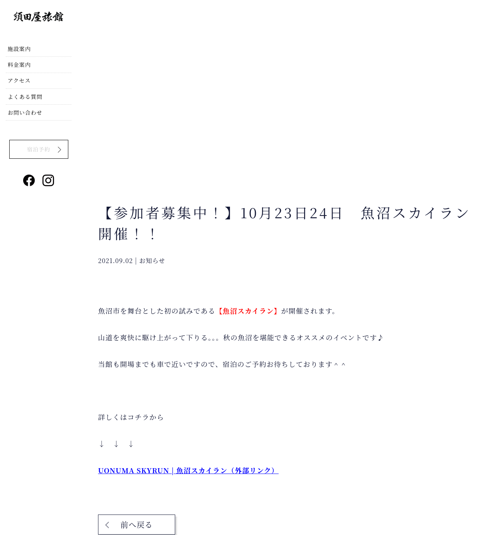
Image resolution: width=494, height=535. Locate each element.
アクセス (21, 96)
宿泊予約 (38, 167)
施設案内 (21, 61)
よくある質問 (27, 113)
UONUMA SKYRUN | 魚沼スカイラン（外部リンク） (188, 470)
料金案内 (21, 78)
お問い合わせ (27, 131)
